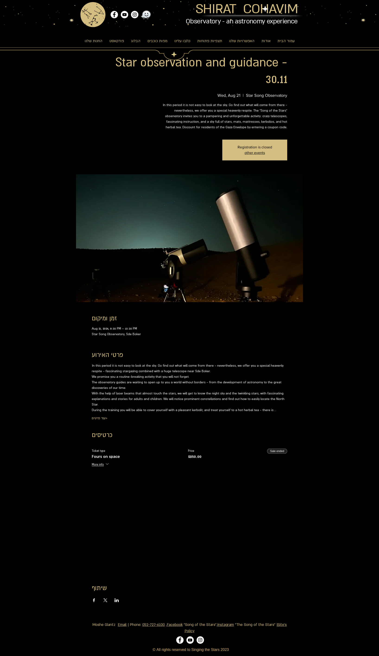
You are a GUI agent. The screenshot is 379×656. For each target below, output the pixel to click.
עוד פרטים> (99, 418)
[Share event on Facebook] (94, 600)
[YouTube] (124, 14)
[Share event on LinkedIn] (117, 600)
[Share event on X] (105, 600)
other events (255, 153)
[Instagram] (134, 14)
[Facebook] (114, 14)
